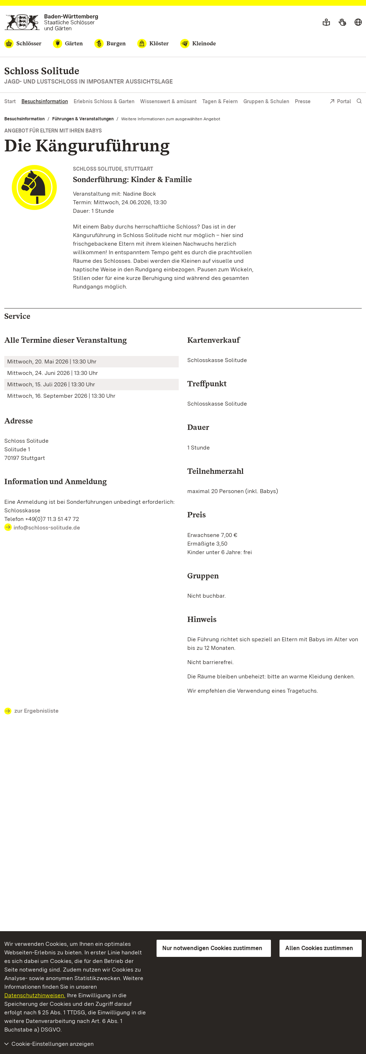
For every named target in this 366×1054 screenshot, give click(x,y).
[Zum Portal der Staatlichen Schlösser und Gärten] (51, 22)
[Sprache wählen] (358, 22)
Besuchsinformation (44, 101)
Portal (340, 102)
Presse (303, 101)
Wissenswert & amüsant (168, 101)
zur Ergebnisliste (31, 711)
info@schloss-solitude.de (47, 527)
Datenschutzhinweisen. (34, 995)
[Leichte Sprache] (326, 22)
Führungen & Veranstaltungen (83, 118)
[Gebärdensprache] (342, 22)
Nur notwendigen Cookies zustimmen (212, 948)
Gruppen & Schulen (266, 101)
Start (10, 101)
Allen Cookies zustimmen (319, 948)
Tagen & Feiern (220, 101)
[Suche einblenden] (359, 101)
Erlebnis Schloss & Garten (104, 101)
